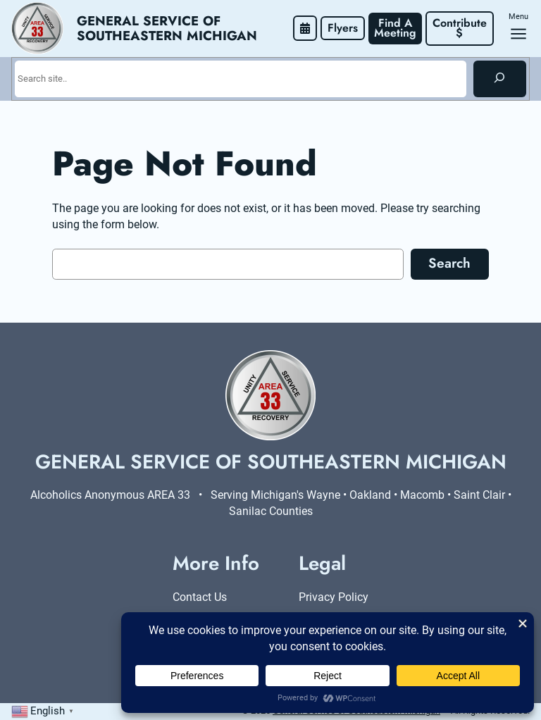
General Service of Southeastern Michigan (167, 28)
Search (449, 263)
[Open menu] (518, 34)
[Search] (499, 79)
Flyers (343, 28)
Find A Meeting (395, 28)
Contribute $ (461, 28)
